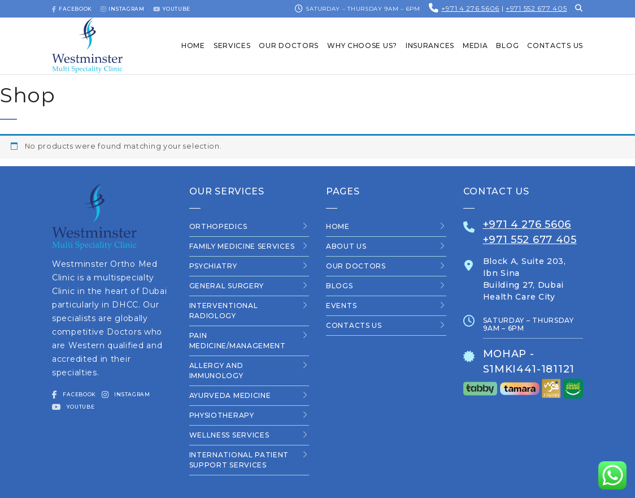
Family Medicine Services (242, 246)
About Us (346, 246)
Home (338, 226)
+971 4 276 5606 (470, 8)
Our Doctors (356, 266)
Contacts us (354, 325)
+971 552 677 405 (536, 8)
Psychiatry (213, 266)
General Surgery (226, 286)
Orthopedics (218, 226)
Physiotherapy (221, 415)
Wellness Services (229, 435)
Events (341, 305)
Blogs (339, 286)
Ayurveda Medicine (230, 395)
